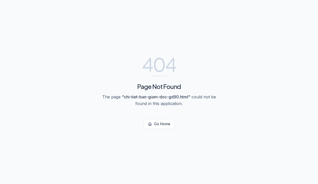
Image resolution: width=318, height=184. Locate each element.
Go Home (159, 124)
